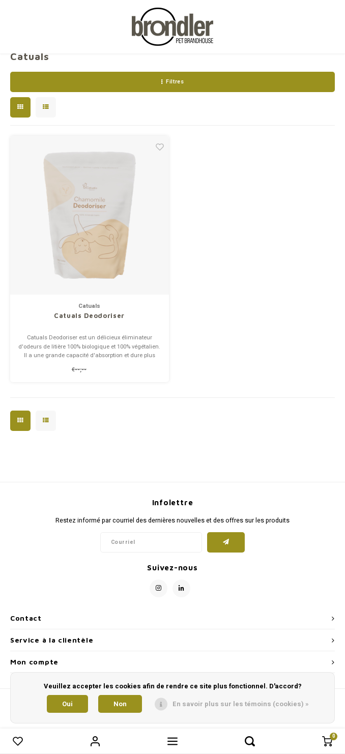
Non (120, 704)
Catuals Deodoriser (89, 315)
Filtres (172, 81)
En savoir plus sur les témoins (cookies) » (240, 704)
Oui (67, 704)
